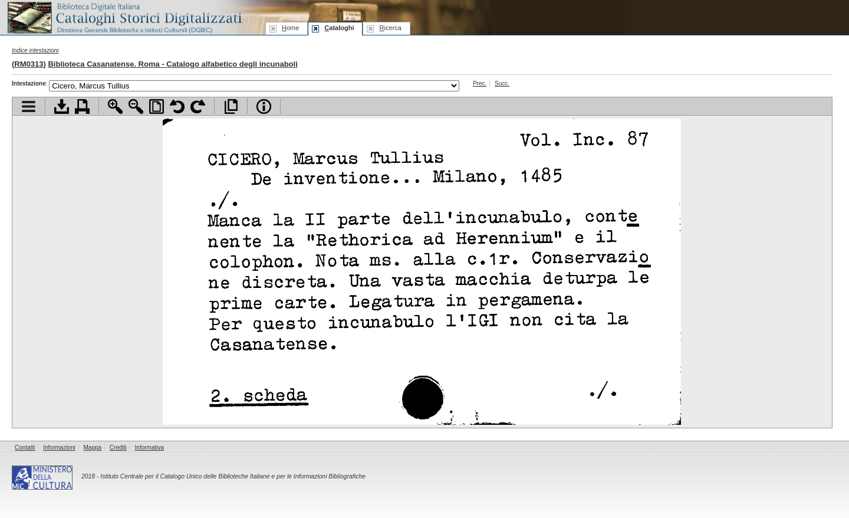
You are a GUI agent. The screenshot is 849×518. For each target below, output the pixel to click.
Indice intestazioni (35, 50)
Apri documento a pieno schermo (230, 106)
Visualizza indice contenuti (28, 106)
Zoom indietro (136, 106)
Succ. (502, 83)
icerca (390, 27)
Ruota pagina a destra (197, 106)
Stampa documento (82, 106)
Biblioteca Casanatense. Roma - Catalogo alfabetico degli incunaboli (172, 64)
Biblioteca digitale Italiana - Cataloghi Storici (124, 17)
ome (290, 27)
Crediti (118, 447)
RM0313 (28, 64)
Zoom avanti (115, 106)
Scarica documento (61, 106)
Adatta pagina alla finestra (156, 106)
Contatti (25, 447)
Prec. (479, 83)
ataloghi (339, 27)
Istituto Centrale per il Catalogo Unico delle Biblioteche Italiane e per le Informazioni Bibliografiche (232, 476)
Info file (263, 106)
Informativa (149, 447)
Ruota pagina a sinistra (177, 106)
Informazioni (59, 447)
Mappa (93, 447)
